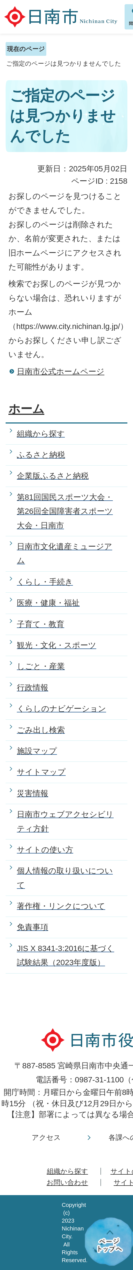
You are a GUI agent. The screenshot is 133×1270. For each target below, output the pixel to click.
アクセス (46, 1137)
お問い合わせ (67, 1182)
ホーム (26, 408)
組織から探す (67, 1171)
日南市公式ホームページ (60, 371)
